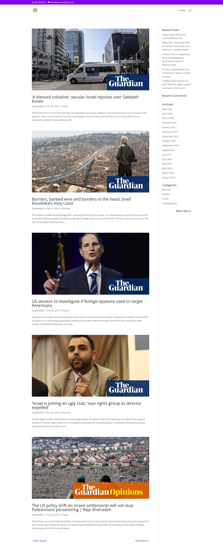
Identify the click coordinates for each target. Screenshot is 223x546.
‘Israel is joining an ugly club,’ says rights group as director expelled (86, 405)
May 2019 (167, 163)
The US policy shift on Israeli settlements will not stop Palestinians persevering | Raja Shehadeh (82, 507)
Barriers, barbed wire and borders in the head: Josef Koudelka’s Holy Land (81, 201)
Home (182, 10)
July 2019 (166, 154)
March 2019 (168, 172)
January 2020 (168, 127)
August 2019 (168, 150)
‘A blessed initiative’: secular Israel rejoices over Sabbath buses (85, 99)
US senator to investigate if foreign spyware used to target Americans (87, 303)
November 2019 (170, 136)
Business (66, 208)
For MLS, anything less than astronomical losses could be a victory (176, 73)
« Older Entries (39, 540)
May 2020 (167, 109)
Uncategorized (169, 203)
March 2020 (168, 118)
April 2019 (167, 168)
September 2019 (170, 145)
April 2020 (167, 113)
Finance (65, 310)
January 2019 (168, 177)
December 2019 (170, 131)
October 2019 (169, 140)
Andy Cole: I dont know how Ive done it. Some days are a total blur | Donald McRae (176, 46)
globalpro (39, 106)
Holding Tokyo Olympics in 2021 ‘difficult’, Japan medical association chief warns (176, 84)
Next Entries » (142, 540)
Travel (65, 106)
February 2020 (169, 122)
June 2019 (167, 159)
